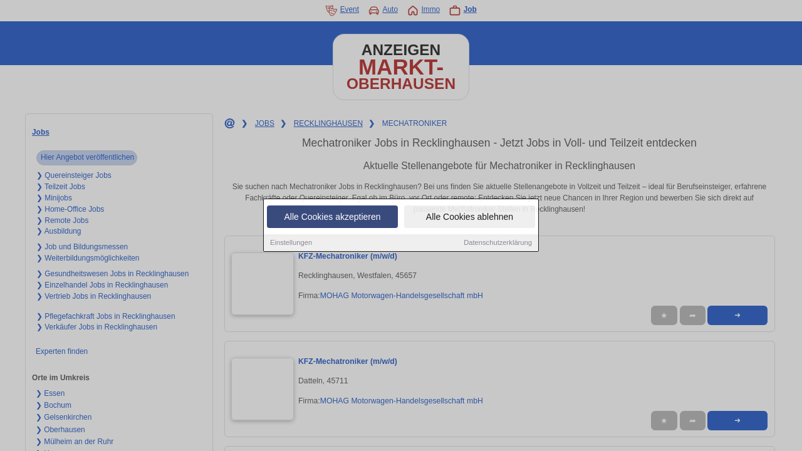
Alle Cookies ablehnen (469, 217)
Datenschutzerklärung (498, 243)
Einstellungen (291, 243)
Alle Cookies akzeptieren (332, 217)
